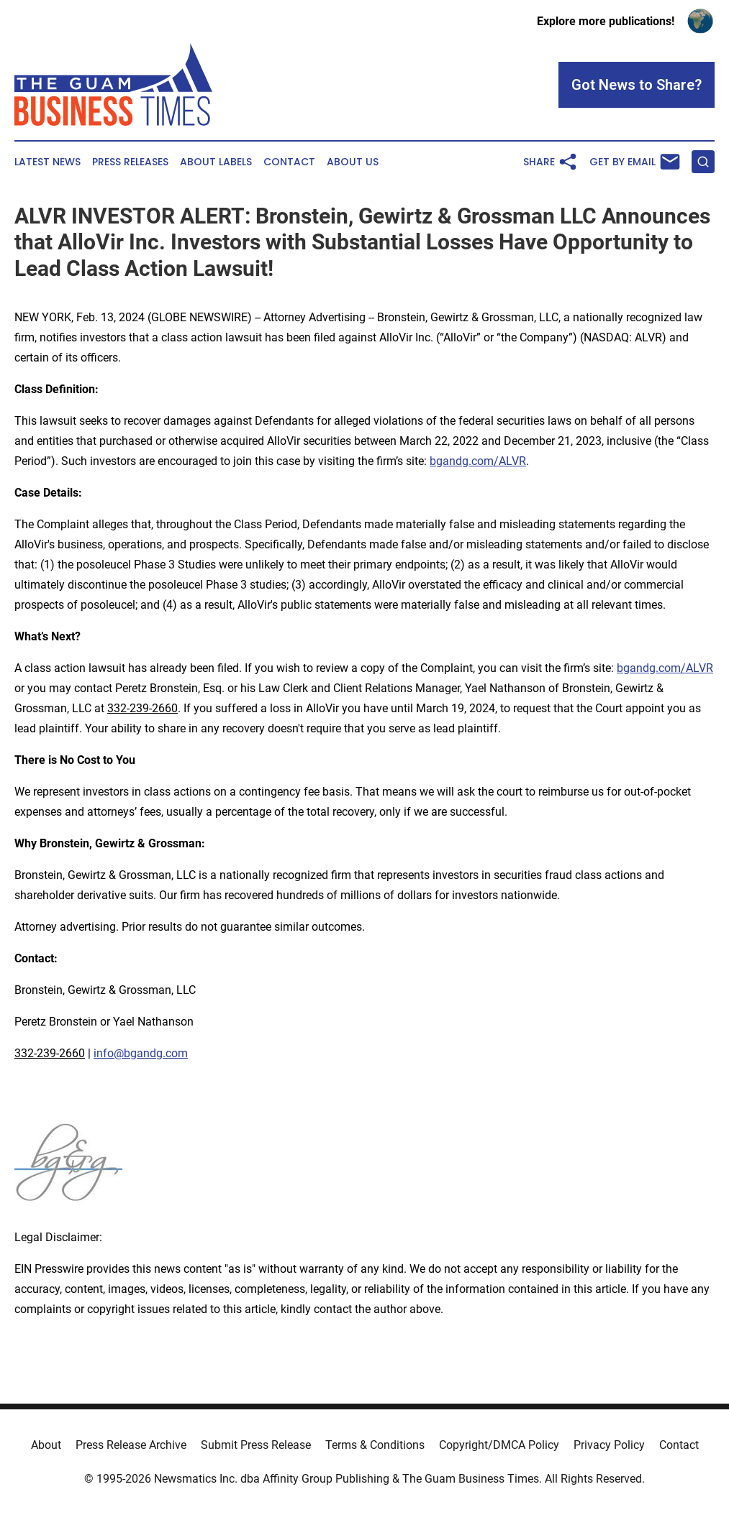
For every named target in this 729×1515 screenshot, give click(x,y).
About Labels (216, 162)
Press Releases (130, 162)
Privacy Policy (609, 1445)
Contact (289, 162)
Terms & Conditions (375, 1445)
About (46, 1445)
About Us (353, 162)
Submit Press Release (256, 1445)
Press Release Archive (131, 1445)
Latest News (47, 162)
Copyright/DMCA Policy (499, 1445)
